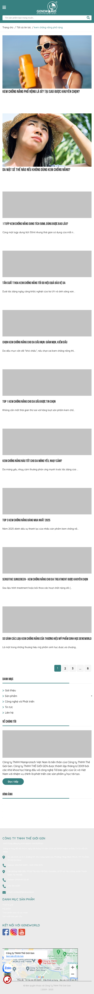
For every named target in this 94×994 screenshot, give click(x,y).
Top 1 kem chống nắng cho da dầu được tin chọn (29, 401)
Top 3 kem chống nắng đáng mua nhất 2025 (26, 520)
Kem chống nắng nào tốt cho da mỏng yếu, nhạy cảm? (32, 460)
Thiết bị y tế (7, 904)
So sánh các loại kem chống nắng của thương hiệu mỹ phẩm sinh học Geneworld (47, 638)
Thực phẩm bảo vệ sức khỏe (15, 912)
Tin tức (9, 707)
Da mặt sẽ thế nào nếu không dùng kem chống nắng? (36, 169)
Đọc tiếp (13, 781)
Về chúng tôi (9, 721)
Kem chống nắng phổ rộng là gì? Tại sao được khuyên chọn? (41, 91)
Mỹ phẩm (6, 908)
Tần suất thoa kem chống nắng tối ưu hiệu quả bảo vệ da (33, 282)
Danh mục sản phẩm (18, 899)
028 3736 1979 (36, 865)
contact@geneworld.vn (23, 892)
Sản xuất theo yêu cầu (12, 916)
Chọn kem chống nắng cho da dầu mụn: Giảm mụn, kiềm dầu (34, 342)
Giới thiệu (10, 690)
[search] (88, 17)
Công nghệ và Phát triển (19, 701)
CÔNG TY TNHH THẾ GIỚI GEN (23, 838)
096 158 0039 (21, 865)
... (80, 668)
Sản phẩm (11, 696)
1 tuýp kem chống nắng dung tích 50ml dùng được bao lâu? (35, 223)
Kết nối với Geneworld (21, 925)
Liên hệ (9, 712)
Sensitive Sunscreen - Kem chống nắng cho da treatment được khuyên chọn (45, 579)
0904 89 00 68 (22, 879)
